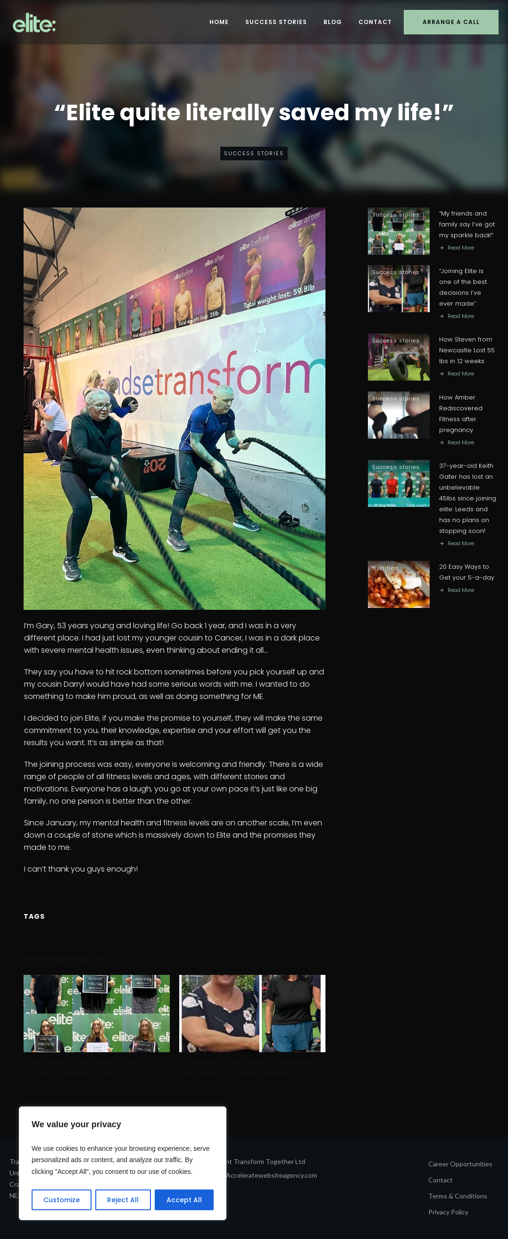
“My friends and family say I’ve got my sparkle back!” (97, 1032)
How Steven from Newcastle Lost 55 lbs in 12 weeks (467, 350)
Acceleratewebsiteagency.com (271, 1175)
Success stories (254, 153)
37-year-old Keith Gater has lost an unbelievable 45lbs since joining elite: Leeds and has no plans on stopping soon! (467, 499)
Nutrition (385, 569)
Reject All (123, 1200)
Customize (61, 1200)
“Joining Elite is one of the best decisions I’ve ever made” (252, 1032)
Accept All (184, 1200)
